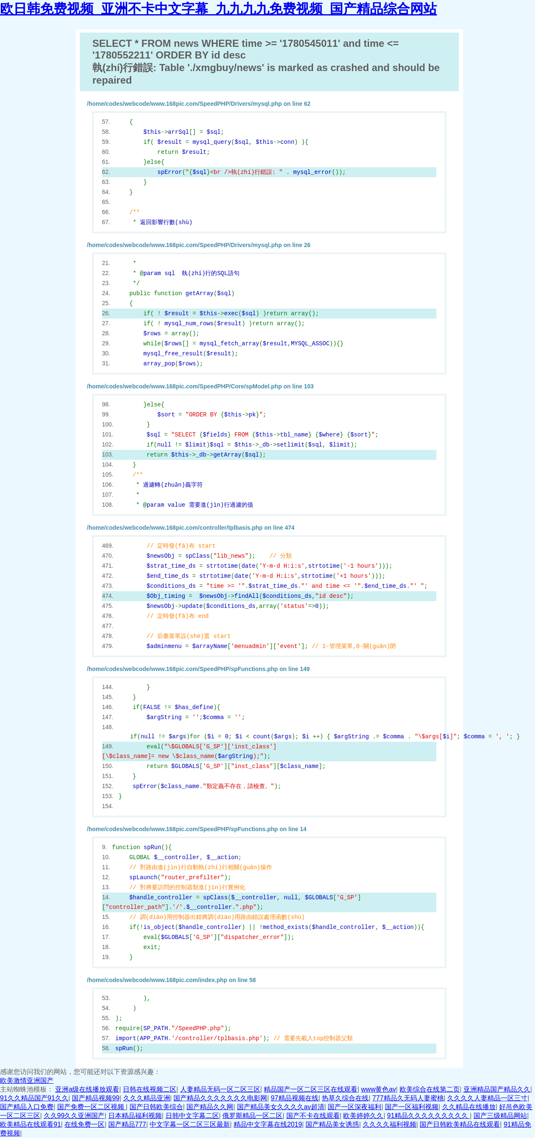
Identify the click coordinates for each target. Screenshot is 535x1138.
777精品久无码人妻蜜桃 (408, 1098)
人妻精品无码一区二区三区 (220, 1089)
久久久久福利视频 (389, 1124)
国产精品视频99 (96, 1098)
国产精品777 (127, 1124)
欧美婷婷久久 (363, 1115)
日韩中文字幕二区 (192, 1115)
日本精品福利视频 (135, 1115)
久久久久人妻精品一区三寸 (487, 1098)
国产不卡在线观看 (313, 1115)
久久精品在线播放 (469, 1106)
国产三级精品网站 (500, 1115)
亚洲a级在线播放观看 (87, 1089)
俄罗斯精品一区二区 (252, 1115)
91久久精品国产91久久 (34, 1098)
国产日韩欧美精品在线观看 (460, 1124)
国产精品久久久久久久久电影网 (220, 1098)
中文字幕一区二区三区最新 (190, 1124)
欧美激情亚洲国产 (27, 1080)
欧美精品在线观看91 (30, 1124)
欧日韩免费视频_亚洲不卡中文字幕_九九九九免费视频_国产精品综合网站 (218, 8)
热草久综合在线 (345, 1098)
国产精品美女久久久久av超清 (280, 1106)
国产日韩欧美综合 (156, 1106)
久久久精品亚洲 (146, 1098)
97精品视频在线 (294, 1098)
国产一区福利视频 (411, 1106)
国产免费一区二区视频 (91, 1106)
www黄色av (378, 1089)
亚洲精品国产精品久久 (497, 1089)
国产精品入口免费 (27, 1106)
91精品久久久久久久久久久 (428, 1115)
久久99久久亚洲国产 (74, 1115)
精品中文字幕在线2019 (268, 1124)
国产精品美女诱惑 (332, 1124)
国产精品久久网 (209, 1106)
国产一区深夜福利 (354, 1106)
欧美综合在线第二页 (430, 1089)
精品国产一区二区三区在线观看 (310, 1089)
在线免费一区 (84, 1124)
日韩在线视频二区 (149, 1089)
